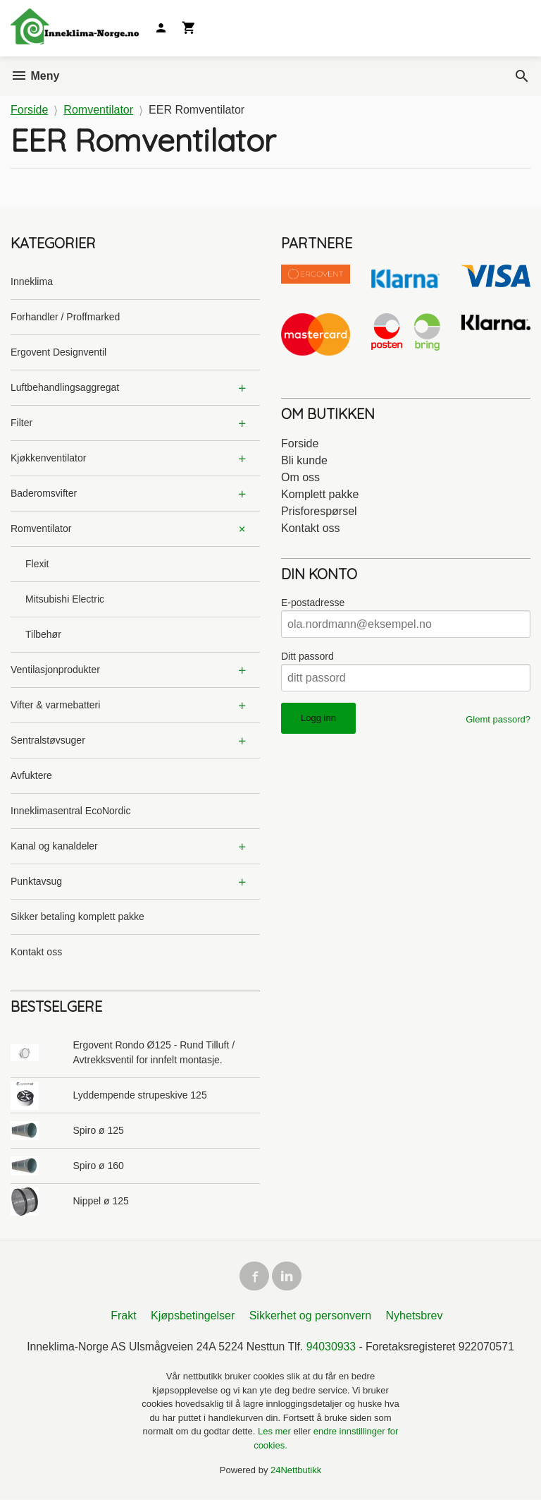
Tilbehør (43, 634)
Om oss (300, 477)
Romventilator (41, 528)
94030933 (331, 1349)
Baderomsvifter (44, 493)
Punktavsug (36, 881)
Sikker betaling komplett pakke (77, 916)
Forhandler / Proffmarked (65, 316)
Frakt (123, 1318)
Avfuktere (31, 775)
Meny (35, 76)
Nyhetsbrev (414, 1318)
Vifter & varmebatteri (55, 704)
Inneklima (32, 281)
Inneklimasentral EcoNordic (70, 810)
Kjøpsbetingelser (193, 1318)
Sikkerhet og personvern (310, 1318)
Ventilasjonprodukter (55, 669)
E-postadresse (312, 602)
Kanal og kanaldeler (54, 846)
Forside (29, 110)
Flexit (37, 563)
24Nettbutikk (295, 1472)
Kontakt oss (36, 951)
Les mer (276, 1433)
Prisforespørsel (319, 511)
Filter (21, 422)
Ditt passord (307, 656)
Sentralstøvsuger (48, 740)
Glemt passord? (498, 719)
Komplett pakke (320, 494)
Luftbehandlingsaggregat (65, 387)
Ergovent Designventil (58, 352)
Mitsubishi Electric (64, 599)
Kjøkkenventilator (48, 458)
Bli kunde (304, 460)
